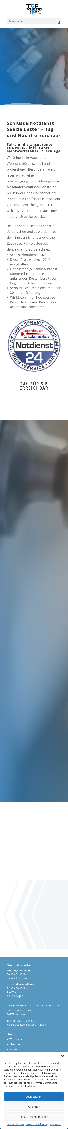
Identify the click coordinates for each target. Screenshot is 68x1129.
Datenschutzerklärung (36, 1124)
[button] (62, 1056)
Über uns (14, 1044)
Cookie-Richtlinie (15, 1124)
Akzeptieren (34, 1096)
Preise (13, 1049)
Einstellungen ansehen (34, 1116)
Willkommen (16, 1039)
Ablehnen (34, 1106)
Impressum (55, 1124)
